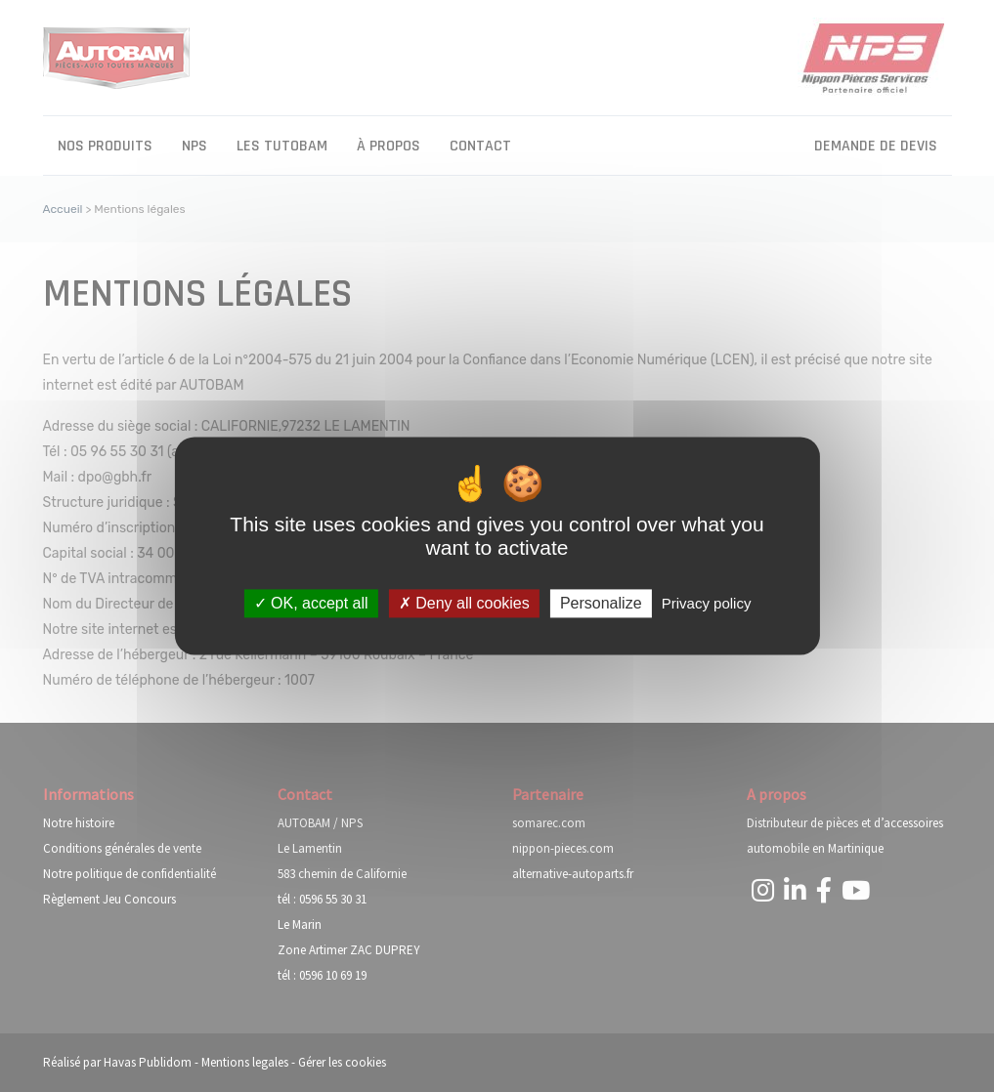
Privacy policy (707, 603)
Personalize (601, 603)
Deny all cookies (464, 603)
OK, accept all (311, 603)
